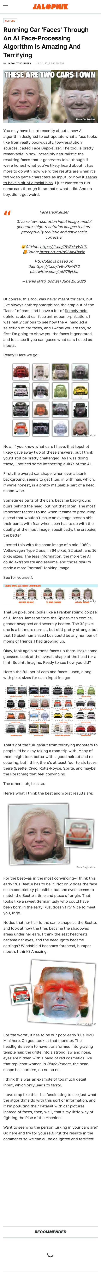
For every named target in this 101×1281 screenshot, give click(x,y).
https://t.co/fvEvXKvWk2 (56, 266)
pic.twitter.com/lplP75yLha (54, 271)
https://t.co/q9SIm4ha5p (62, 252)
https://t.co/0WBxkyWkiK (63, 246)
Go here (10, 1133)
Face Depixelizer (46, 148)
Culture (10, 21)
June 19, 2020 (73, 281)
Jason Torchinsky (19, 63)
